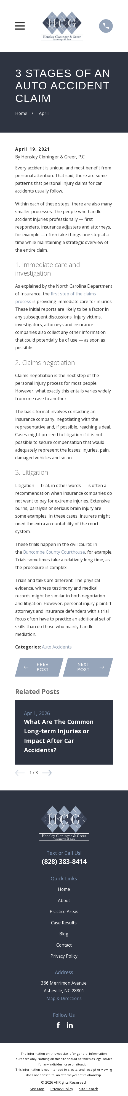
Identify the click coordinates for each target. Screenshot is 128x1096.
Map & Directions (64, 999)
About (64, 900)
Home (64, 889)
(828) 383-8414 (64, 861)
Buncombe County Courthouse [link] (54, 552)
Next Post (91, 666)
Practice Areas (64, 911)
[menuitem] (37, 1089)
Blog (63, 934)
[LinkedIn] (70, 1025)
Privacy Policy (64, 956)
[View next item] (47, 773)
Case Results (64, 923)
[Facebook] (58, 1025)
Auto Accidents (57, 647)
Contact (64, 945)
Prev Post (36, 666)
